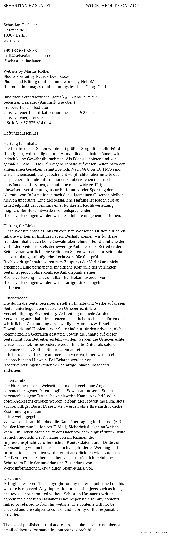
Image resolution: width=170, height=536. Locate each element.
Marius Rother (37, 71)
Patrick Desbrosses (52, 76)
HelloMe (89, 81)
